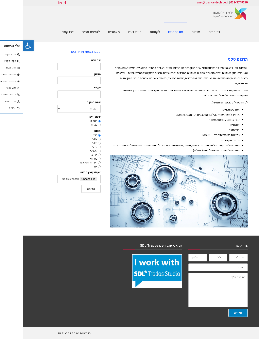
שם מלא (72, 60)
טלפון (74, 74)
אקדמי (71, 154)
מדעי (71, 146)
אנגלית (70, 121)
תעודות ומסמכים (65, 162)
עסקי (71, 139)
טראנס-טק (40, 333)
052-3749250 (216, 2)
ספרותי (70, 158)
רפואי (71, 143)
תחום (74, 130)
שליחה (68, 189)
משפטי (70, 151)
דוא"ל (74, 88)
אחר (72, 166)
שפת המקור (70, 102)
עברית (71, 124)
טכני (72, 135)
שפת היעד (71, 116)
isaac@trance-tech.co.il (189, 2)
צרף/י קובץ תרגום (67, 172)
